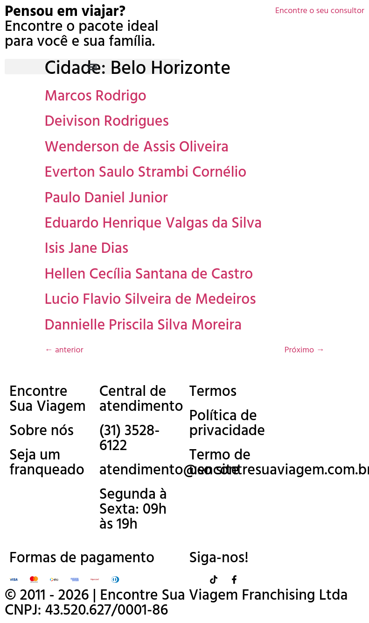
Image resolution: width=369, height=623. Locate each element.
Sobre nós (41, 431)
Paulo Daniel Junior (106, 198)
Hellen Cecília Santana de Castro (149, 274)
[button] (92, 66)
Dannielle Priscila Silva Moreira (143, 325)
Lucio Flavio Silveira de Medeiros (150, 300)
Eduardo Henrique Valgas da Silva (153, 224)
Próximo (305, 350)
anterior (64, 350)
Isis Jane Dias (87, 249)
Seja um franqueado (46, 463)
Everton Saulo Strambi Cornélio (146, 173)
